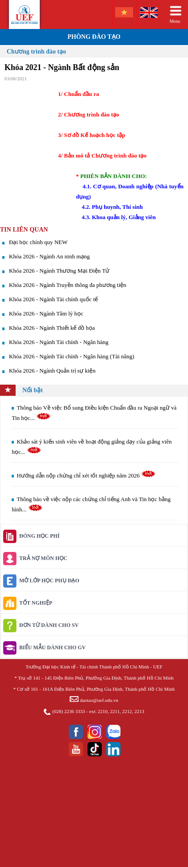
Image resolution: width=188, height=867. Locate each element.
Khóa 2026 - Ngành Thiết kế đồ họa (52, 327)
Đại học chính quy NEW (38, 242)
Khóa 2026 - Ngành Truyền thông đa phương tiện (67, 285)
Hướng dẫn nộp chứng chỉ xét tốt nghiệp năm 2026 (86, 475)
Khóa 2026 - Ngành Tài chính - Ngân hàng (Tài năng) (71, 356)
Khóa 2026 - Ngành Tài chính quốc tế (53, 299)
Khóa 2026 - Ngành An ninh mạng (49, 256)
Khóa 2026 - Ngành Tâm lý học (46, 313)
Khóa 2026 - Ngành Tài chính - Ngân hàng (59, 342)
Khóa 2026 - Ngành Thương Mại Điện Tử (59, 270)
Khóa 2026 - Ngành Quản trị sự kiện (52, 370)
